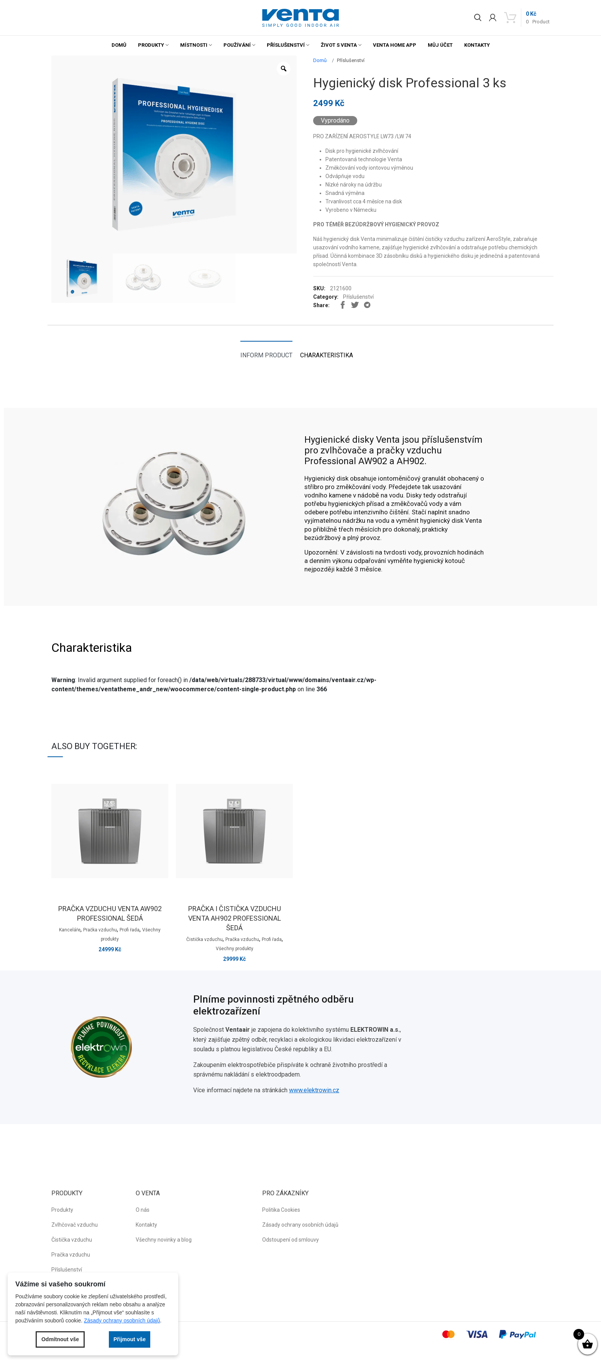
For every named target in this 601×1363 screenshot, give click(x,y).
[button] (300, 18)
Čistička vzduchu (204, 939)
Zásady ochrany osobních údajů (300, 1225)
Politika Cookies (281, 1210)
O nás (142, 1210)
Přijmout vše (129, 1339)
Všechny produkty (234, 948)
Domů (119, 45)
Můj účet (440, 45)
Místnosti (193, 45)
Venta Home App (394, 45)
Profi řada (130, 930)
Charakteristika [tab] (326, 355)
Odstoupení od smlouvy (290, 1240)
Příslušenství (286, 45)
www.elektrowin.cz (314, 1090)
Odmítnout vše (60, 1339)
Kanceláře (69, 930)
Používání (237, 45)
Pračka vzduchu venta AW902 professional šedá (110, 913)
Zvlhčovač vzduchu (74, 1225)
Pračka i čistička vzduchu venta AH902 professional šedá (234, 918)
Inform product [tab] (266, 355)
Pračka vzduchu (100, 930)
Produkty (151, 45)
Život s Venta (339, 45)
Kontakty (477, 45)
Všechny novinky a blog (164, 1240)
